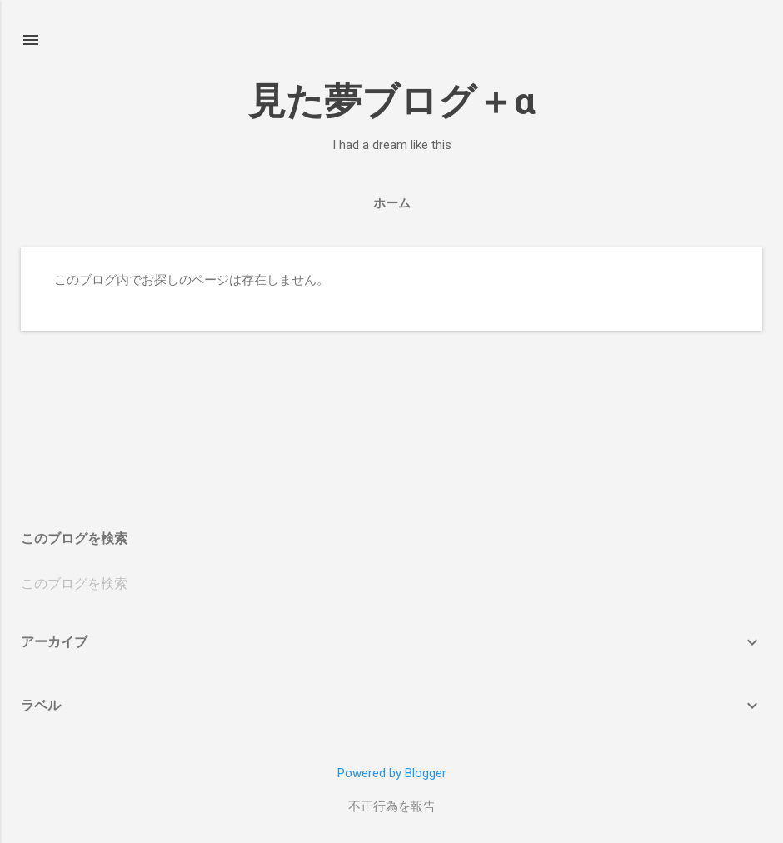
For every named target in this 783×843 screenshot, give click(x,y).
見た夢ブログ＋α (392, 101)
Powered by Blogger (391, 773)
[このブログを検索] (391, 584)
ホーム (392, 203)
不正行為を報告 (392, 806)
